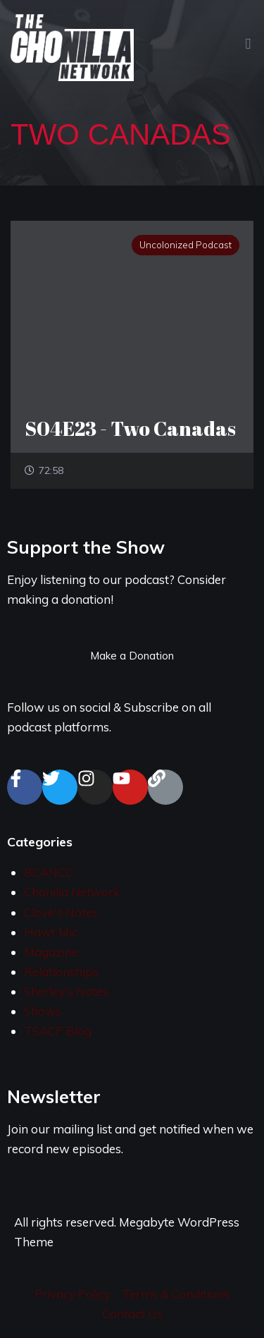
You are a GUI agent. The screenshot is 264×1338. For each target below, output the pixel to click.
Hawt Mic (50, 932)
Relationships (61, 971)
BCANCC (48, 872)
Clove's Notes (61, 912)
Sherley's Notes (66, 991)
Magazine (51, 951)
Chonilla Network (72, 891)
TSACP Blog (58, 1030)
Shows (42, 1011)
